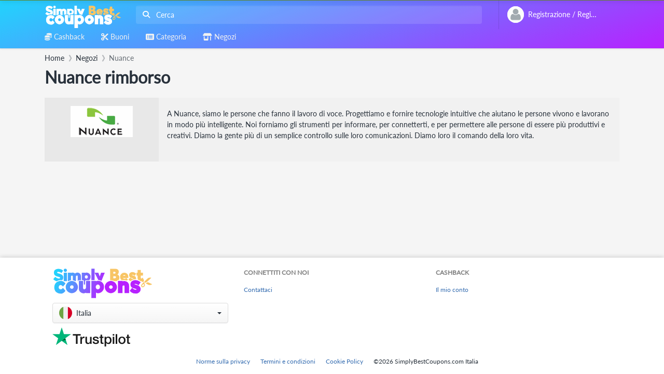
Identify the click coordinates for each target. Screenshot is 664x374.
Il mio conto (452, 289)
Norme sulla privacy (223, 361)
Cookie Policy (344, 361)
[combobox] (307, 14)
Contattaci (258, 289)
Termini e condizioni (287, 361)
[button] (140, 313)
